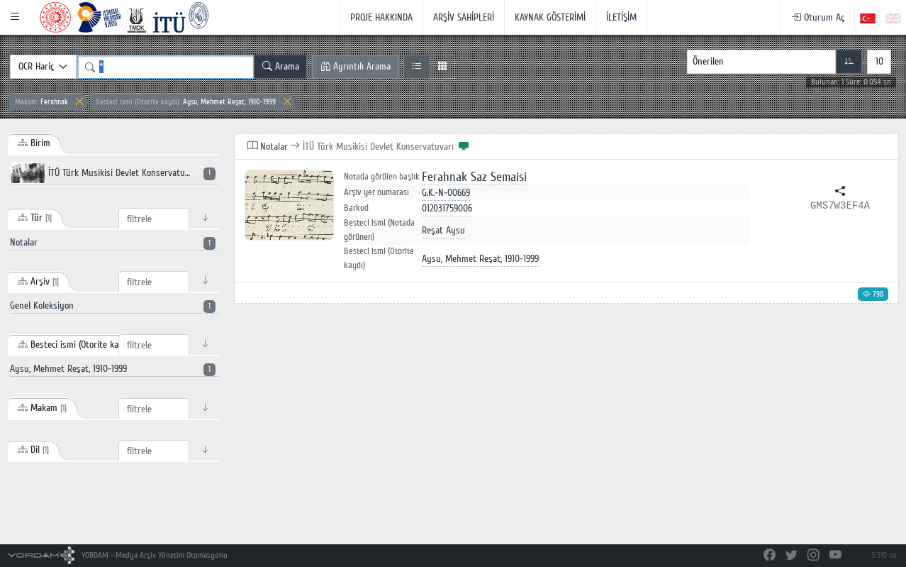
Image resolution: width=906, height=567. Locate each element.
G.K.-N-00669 (446, 193)
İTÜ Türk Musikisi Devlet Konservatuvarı (113, 173)
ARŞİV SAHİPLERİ (463, 17)
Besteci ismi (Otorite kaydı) (379, 258)
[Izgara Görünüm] (442, 67)
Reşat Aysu (443, 230)
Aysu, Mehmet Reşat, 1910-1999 (186, 101)
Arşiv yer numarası (376, 192)
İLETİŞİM (621, 17)
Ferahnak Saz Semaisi (474, 177)
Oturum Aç (817, 17)
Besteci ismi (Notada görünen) (379, 230)
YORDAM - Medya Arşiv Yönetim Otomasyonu (118, 555)
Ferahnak (41, 101)
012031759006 (447, 208)
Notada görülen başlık (382, 177)
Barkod (356, 208)
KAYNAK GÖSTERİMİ (550, 17)
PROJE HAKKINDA (381, 17)
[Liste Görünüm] (416, 67)
